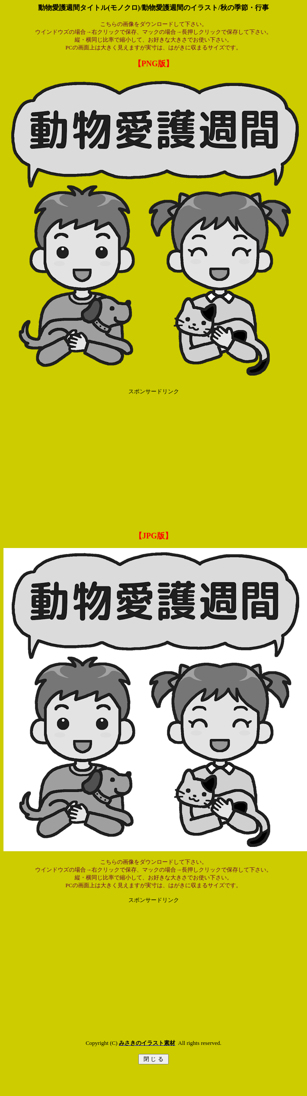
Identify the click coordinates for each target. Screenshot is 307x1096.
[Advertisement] (154, 456)
